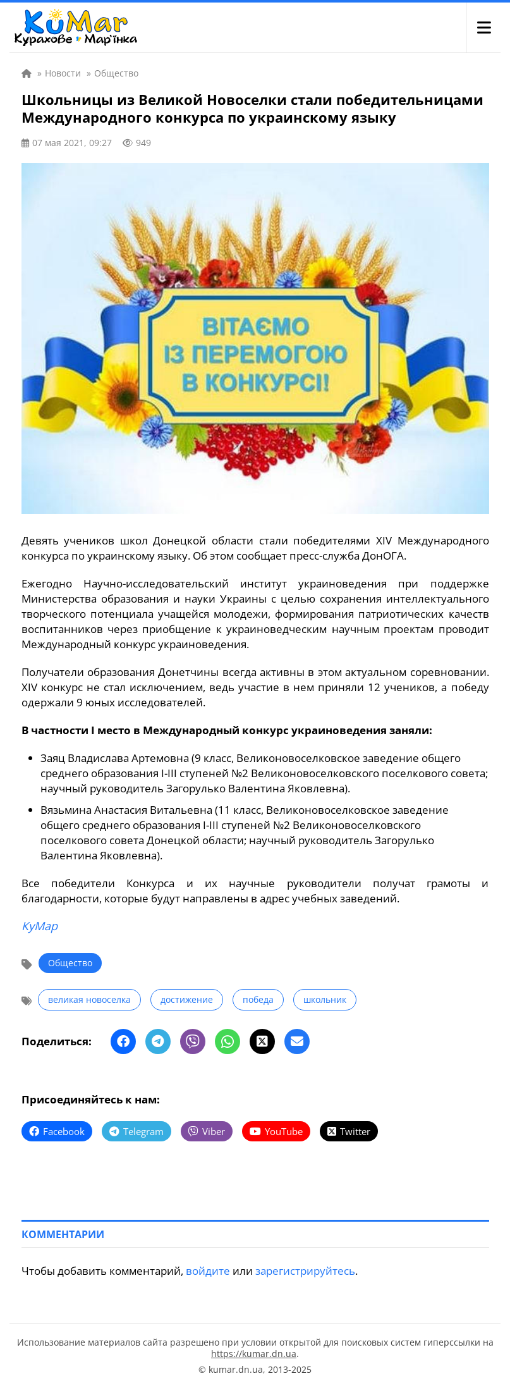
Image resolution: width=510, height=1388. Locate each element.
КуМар (39, 925)
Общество (70, 963)
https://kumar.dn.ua (253, 1354)
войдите (208, 1270)
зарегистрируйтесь (305, 1270)
